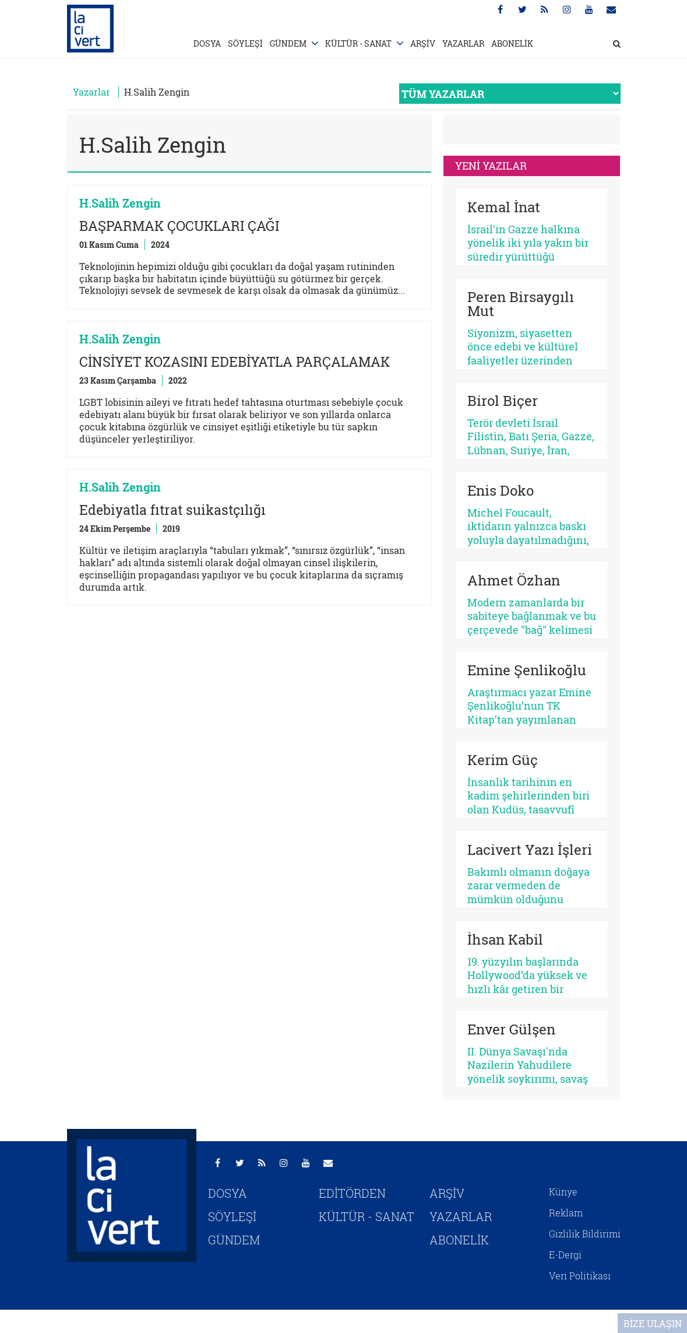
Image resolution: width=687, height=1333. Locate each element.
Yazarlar (91, 92)
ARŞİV (422, 43)
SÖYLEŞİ (245, 43)
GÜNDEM (288, 43)
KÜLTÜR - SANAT (358, 43)
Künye (563, 1191)
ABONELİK (512, 43)
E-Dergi (565, 1254)
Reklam (566, 1212)
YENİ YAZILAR (491, 166)
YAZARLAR (463, 43)
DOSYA (207, 43)
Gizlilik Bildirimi (585, 1233)
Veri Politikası (580, 1275)
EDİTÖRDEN (352, 1193)
